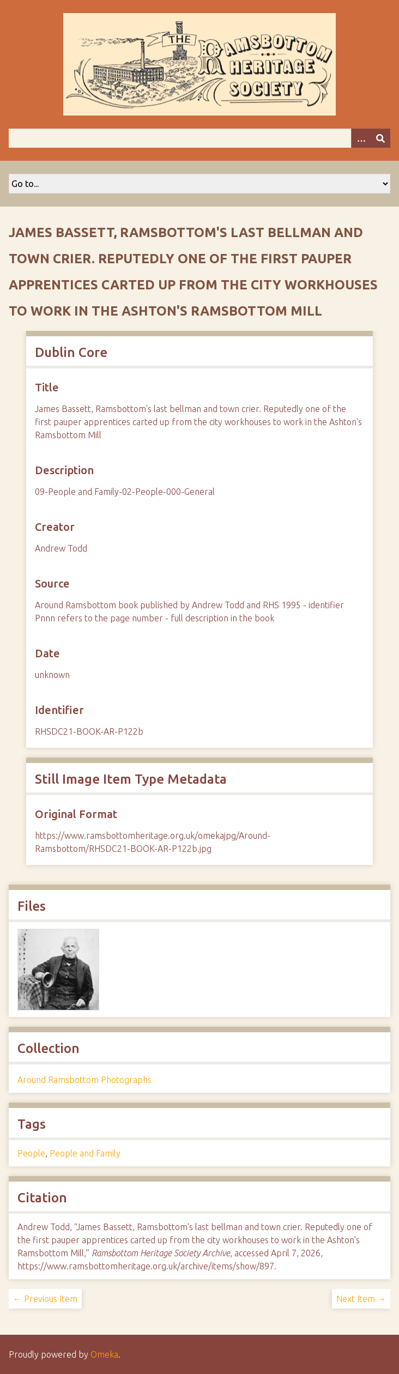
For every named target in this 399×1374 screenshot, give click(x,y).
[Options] (361, 138)
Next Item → (361, 1299)
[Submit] (380, 138)
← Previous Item (45, 1299)
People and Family (85, 1153)
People (31, 1153)
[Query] (199, 138)
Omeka (104, 1354)
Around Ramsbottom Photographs (84, 1080)
